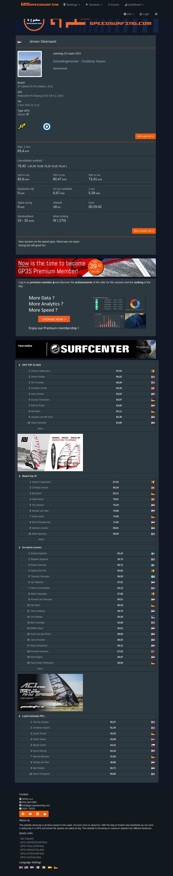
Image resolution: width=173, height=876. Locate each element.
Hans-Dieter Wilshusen (42, 663)
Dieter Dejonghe (39, 594)
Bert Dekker (39, 768)
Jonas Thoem (40, 733)
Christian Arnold (39, 388)
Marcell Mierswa (41, 756)
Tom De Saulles (41, 722)
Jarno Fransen (38, 640)
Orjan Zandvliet (38, 422)
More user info (145, 136)
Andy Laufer (38, 516)
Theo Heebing (38, 611)
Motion (21, 114)
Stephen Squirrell (39, 559)
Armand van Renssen (41, 599)
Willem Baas (37, 628)
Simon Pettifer (38, 376)
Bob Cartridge (37, 622)
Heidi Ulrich (37, 499)
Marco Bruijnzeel (39, 645)
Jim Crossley (37, 382)
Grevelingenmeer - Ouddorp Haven (79, 61)
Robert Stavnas (38, 565)
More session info (144, 231)
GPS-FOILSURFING (32, 846)
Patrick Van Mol (38, 570)
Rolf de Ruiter (38, 405)
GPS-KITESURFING (32, 853)
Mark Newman (39, 534)
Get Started (27, 838)
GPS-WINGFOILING (32, 849)
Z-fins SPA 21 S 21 (28, 105)
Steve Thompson (41, 774)
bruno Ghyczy (40, 751)
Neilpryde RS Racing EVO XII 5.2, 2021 (41, 95)
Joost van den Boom (41, 634)
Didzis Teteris (39, 739)
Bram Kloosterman (41, 522)
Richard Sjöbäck (39, 553)
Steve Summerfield (40, 588)
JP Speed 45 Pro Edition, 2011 (35, 86)
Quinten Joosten (40, 528)
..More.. (37, 428)
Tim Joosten (38, 505)
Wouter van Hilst (40, 511)
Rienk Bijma (37, 657)
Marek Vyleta (39, 745)
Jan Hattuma (37, 582)
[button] (71, 4)
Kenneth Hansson (39, 651)
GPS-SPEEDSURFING (33, 842)
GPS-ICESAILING (30, 857)
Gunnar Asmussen (40, 399)
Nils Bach (36, 411)
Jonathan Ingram (41, 727)
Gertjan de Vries (41, 762)
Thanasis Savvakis (40, 576)
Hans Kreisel (37, 394)
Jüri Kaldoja (36, 617)
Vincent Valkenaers (40, 371)
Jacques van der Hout (42, 417)
